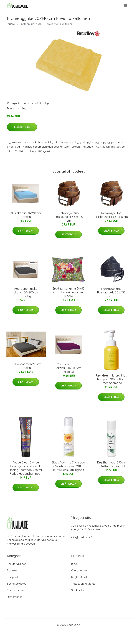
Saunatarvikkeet (17, 583)
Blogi (74, 564)
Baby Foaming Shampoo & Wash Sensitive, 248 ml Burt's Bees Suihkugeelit (68, 466)
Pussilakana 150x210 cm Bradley (25, 366)
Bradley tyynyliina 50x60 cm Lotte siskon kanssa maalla (68, 292)
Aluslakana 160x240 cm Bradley (26, 215)
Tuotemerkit (30, 103)
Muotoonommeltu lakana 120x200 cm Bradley (26, 292)
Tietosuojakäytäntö (83, 583)
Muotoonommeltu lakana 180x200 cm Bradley (68, 367)
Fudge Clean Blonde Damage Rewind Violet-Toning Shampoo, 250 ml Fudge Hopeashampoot (26, 468)
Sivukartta (77, 590)
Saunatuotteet (16, 590)
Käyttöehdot (79, 577)
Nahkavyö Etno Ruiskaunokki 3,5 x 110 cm (111, 215)
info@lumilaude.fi (81, 537)
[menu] (126, 5)
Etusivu (11, 24)
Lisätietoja (22, 127)
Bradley (44, 103)
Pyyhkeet (12, 570)
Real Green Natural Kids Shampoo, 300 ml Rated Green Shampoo (111, 379)
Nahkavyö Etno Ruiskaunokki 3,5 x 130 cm (111, 292)
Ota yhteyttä (79, 570)
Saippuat (12, 577)
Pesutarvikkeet (16, 564)
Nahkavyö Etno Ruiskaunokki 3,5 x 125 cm (68, 216)
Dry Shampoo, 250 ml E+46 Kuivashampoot (111, 464)
